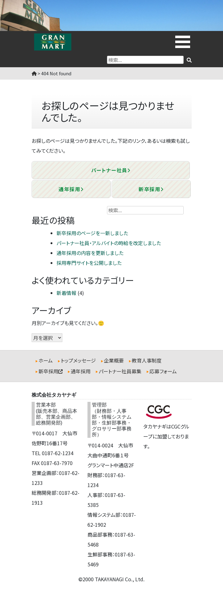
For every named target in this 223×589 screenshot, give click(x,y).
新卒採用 (151, 189)
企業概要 (114, 360)
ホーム (45, 360)
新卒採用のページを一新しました (92, 233)
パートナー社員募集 (120, 371)
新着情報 (66, 293)
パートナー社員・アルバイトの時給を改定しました (108, 243)
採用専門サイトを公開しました (89, 262)
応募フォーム (163, 371)
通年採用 (71, 189)
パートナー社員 (111, 170)
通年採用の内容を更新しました (89, 253)
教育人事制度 (147, 360)
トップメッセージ (78, 360)
